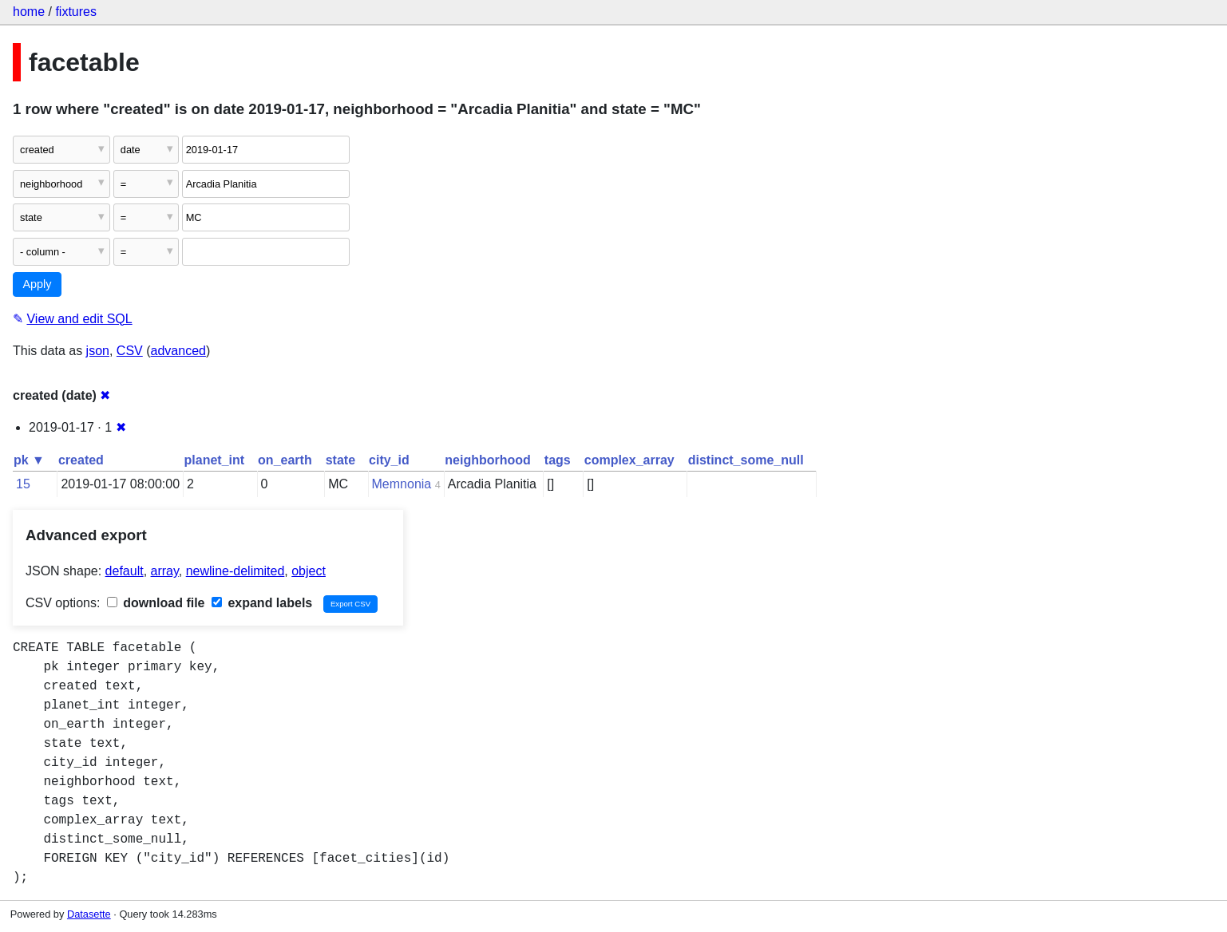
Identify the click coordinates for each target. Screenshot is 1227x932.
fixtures (76, 11)
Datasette (89, 914)
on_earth (285, 460)
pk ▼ (29, 460)
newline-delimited (235, 571)
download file (156, 603)
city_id (389, 460)
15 (23, 484)
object (308, 571)
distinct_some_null (746, 460)
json (97, 350)
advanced (178, 350)
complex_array (629, 460)
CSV (130, 350)
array (165, 571)
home (29, 11)
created (81, 460)
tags (557, 460)
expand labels (262, 603)
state (340, 460)
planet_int (214, 460)
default (124, 571)
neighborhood (488, 460)
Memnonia (402, 484)
